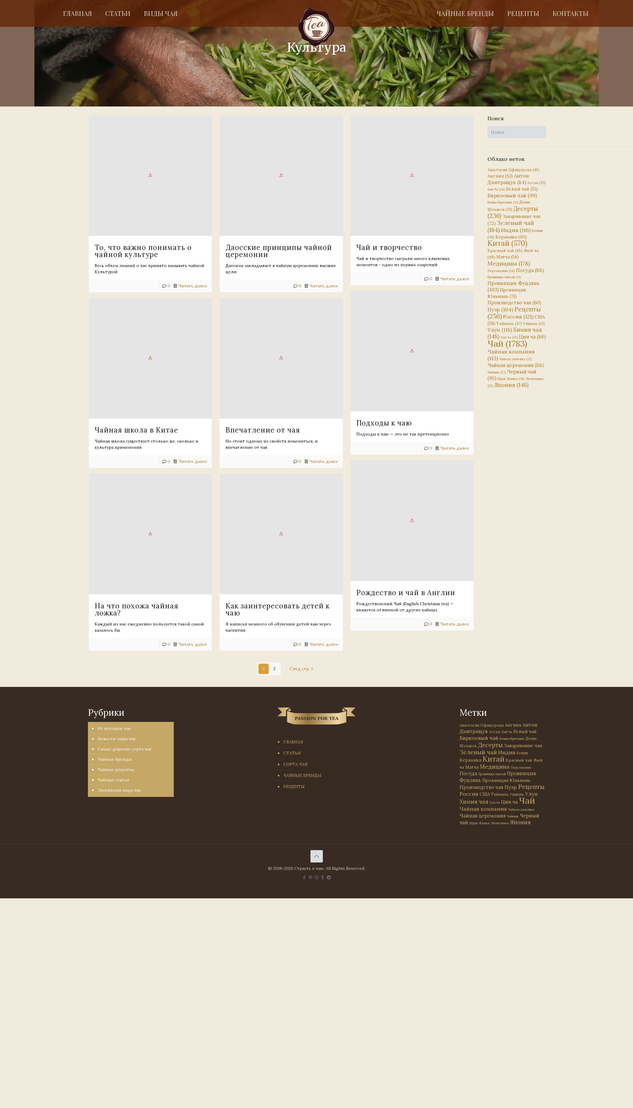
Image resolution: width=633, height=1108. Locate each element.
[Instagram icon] (316, 877)
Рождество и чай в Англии (405, 592)
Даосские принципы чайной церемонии (279, 251)
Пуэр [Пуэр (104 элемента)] (500, 309)
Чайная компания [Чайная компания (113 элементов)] (483, 808)
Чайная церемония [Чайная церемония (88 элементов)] (515, 365)
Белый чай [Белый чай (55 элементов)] (522, 189)
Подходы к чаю (384, 423)
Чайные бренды (115, 759)
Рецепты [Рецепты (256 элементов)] (514, 312)
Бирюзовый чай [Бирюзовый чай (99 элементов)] (512, 195)
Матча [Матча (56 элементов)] (507, 257)
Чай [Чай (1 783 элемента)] (507, 343)
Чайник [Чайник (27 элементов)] (496, 372)
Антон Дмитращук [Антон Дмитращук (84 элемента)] (508, 179)
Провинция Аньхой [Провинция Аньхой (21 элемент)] (504, 277)
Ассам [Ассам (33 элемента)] (536, 182)
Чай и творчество (389, 247)
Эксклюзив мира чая (119, 790)
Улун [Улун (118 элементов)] (499, 329)
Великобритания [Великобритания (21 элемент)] (502, 202)
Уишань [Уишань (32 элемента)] (534, 323)
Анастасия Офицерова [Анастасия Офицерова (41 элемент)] (513, 169)
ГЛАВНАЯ (293, 742)
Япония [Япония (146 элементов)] (512, 384)
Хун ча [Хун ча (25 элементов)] (509, 337)
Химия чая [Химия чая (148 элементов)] (514, 333)
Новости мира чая (117, 738)
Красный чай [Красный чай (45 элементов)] (504, 250)
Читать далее (324, 285)
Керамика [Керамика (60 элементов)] (511, 237)
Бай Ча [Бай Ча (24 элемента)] (496, 189)
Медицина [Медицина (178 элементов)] (508, 263)
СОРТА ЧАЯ (295, 764)
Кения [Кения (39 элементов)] (522, 752)
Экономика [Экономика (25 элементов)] (500, 823)
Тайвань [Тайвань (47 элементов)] (509, 323)
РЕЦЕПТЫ (294, 786)
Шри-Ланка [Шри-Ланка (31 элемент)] (510, 378)
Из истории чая (114, 728)
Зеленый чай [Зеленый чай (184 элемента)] (510, 226)
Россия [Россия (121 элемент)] (518, 316)
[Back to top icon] (316, 856)
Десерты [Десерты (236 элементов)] (490, 745)
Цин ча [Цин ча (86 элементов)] (532, 336)
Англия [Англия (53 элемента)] (500, 176)
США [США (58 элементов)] (485, 794)
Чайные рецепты (116, 769)
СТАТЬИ (292, 753)
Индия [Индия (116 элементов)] (515, 230)
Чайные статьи (113, 779)
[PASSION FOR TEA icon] (329, 877)
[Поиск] (516, 132)
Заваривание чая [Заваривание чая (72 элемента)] (523, 745)
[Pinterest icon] (310, 877)
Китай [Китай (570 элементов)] (507, 243)
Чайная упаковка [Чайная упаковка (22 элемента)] (515, 359)
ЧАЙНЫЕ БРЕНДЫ (302, 775)
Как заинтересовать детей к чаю (278, 609)
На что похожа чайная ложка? (136, 507)
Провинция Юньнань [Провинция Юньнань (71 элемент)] (506, 780)
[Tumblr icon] (322, 877)
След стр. (302, 668)
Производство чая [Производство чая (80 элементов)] (514, 303)
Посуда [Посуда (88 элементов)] (530, 270)
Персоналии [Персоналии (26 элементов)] (501, 270)
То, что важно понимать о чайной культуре (143, 251)
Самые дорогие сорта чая (124, 749)
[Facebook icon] (304, 877)
